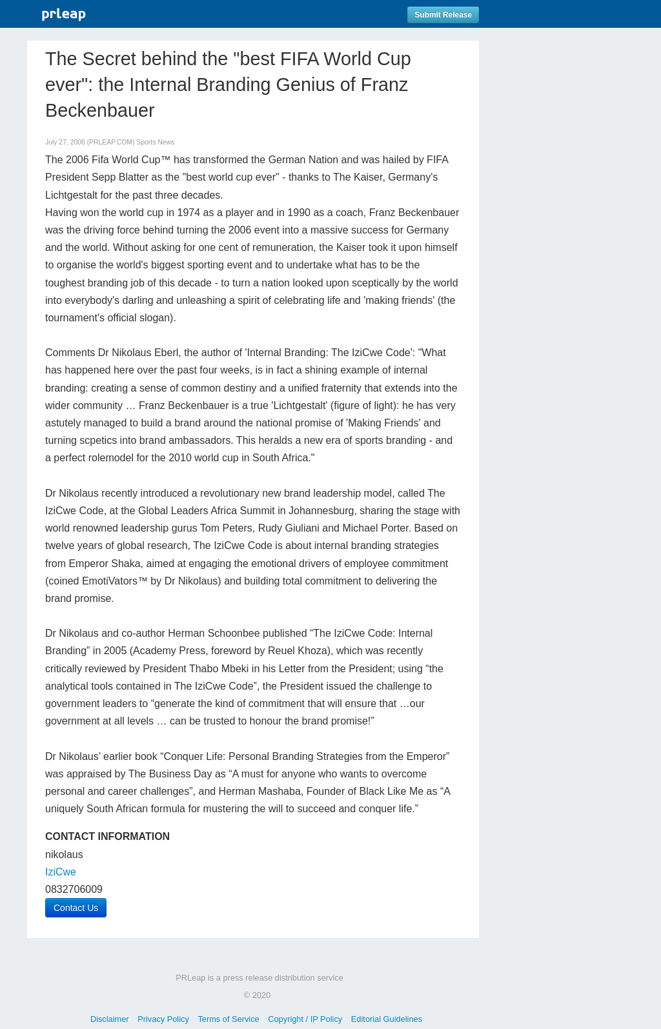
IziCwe (60, 871)
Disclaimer (109, 1019)
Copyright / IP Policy (305, 1019)
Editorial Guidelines (386, 1019)
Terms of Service (228, 1019)
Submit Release (443, 14)
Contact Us (76, 908)
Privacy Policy (163, 1019)
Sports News (155, 142)
